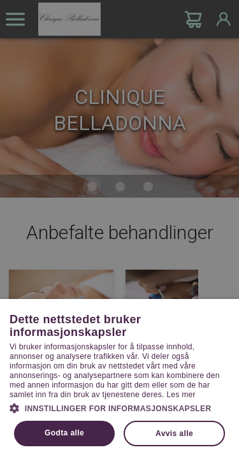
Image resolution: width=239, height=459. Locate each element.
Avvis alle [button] (174, 433)
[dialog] (119, 229)
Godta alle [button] (64, 432)
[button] (119, 407)
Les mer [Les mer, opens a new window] (180, 394)
